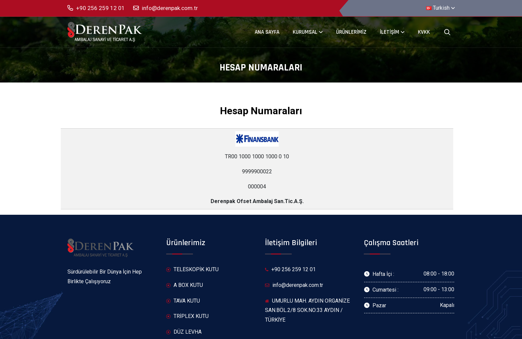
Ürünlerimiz (351, 32)
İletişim (389, 32)
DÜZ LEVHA (184, 332)
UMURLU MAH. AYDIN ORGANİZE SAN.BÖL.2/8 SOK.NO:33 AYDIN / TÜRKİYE (307, 310)
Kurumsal (305, 32)
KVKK (424, 32)
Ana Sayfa (267, 32)
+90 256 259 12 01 (96, 8)
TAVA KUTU (183, 301)
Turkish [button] (438, 8)
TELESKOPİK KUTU (192, 270)
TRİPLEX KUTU (187, 316)
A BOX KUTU (184, 285)
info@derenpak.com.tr (165, 8)
